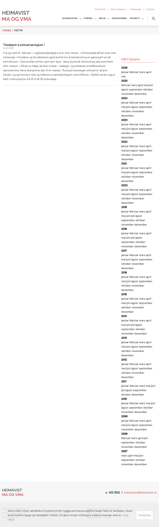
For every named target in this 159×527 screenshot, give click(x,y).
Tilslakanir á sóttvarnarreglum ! (24, 45)
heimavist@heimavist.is (140, 492)
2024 (124, 98)
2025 (124, 80)
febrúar (134, 72)
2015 (124, 294)
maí (123, 76)
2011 (123, 381)
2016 (124, 272)
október (148, 89)
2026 (124, 67)
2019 (124, 207)
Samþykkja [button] (144, 515)
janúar (125, 72)
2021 (124, 163)
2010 (124, 398)
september (136, 89)
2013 (124, 337)
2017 (124, 250)
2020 (124, 185)
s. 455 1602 (112, 492)
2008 (124, 433)
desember (140, 93)
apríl (148, 72)
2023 (124, 120)
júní (151, 85)
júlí (133, 215)
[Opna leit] (153, 18)
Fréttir (18, 30)
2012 (124, 359)
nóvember (127, 93)
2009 (124, 416)
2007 (124, 451)
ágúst (125, 89)
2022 (124, 141)
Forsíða (6, 30)
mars (142, 72)
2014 (124, 316)
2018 (124, 229)
